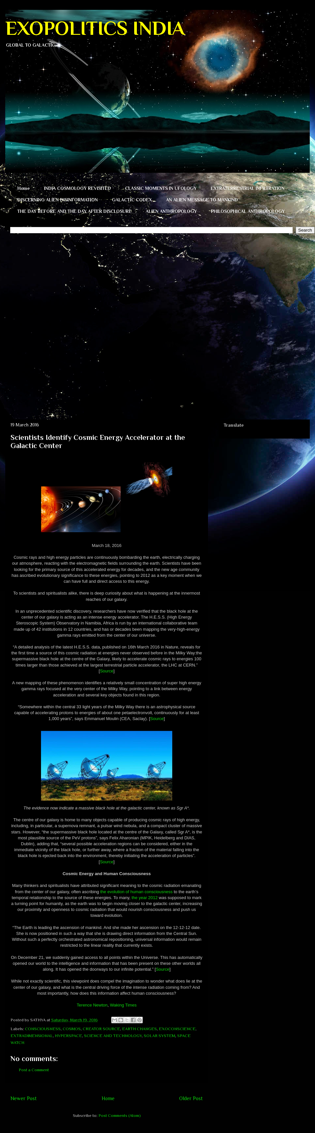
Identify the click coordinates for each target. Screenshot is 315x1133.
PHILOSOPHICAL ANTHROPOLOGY (248, 211)
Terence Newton (92, 1005)
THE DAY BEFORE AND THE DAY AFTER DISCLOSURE (74, 211)
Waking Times (123, 1005)
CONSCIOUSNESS (43, 1028)
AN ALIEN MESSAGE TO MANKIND (202, 199)
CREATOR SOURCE (101, 1028)
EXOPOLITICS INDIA (95, 28)
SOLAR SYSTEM (159, 1035)
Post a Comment (34, 1069)
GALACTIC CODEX (132, 199)
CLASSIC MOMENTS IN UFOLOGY (161, 188)
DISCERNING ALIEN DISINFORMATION (57, 199)
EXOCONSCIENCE (177, 1028)
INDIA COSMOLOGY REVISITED (77, 188)
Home (23, 188)
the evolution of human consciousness (136, 891)
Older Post (191, 1098)
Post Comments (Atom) (119, 1115)
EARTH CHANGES (139, 1028)
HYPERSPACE (68, 1035)
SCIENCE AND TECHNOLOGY (113, 1035)
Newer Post (23, 1098)
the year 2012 (145, 897)
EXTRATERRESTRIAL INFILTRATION (247, 188)
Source (106, 670)
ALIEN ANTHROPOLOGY (171, 211)
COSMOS (72, 1028)
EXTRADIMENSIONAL (31, 1035)
